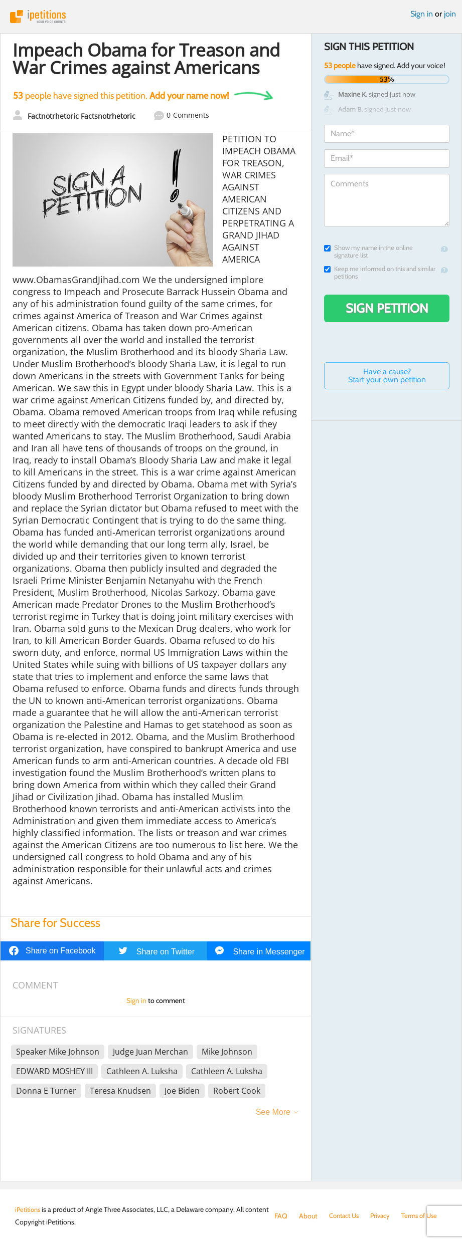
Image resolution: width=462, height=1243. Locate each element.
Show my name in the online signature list (368, 251)
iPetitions (231, 16)
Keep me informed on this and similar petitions (379, 272)
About (308, 1215)
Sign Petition (387, 308)
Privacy (384, 1215)
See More (273, 1112)
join (450, 14)
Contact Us (346, 1215)
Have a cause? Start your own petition (387, 375)
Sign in (421, 14)
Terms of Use (426, 1215)
